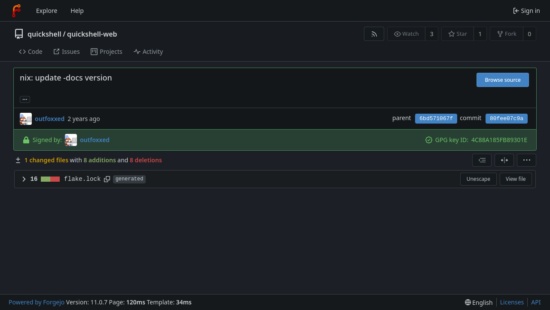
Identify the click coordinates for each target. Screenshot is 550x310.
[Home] (16, 11)
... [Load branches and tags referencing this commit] (25, 99)
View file (516, 179)
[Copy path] (107, 179)
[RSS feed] (374, 34)
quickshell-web (92, 34)
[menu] (526, 160)
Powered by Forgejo (36, 302)
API (536, 302)
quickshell (44, 34)
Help (77, 10)
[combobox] (482, 160)
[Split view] (504, 160)
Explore (46, 10)
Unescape (478, 179)
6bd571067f (436, 118)
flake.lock (82, 179)
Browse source (503, 80)
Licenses (512, 302)
